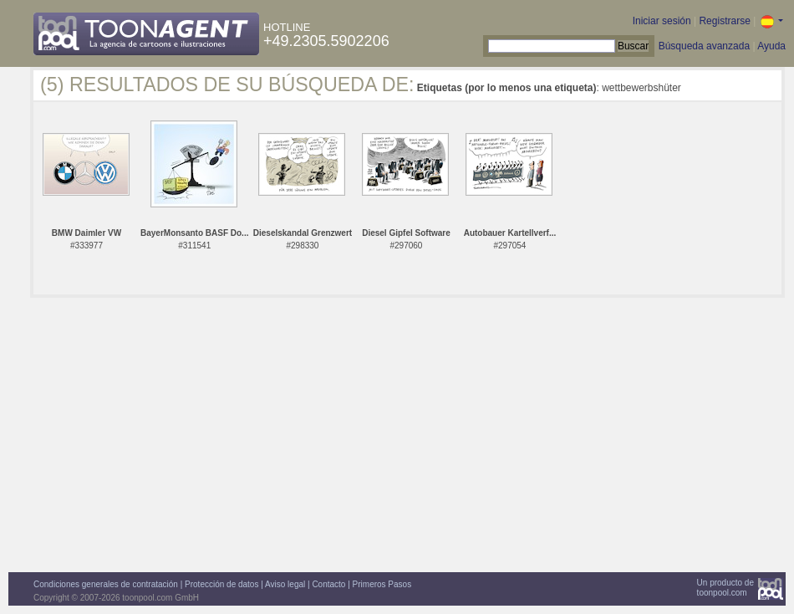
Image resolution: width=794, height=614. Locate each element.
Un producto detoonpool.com (725, 587)
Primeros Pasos (382, 584)
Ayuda (771, 46)
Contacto (328, 584)
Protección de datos (221, 584)
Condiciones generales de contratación (105, 584)
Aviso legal (285, 584)
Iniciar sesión (662, 21)
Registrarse (724, 21)
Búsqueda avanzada (704, 46)
